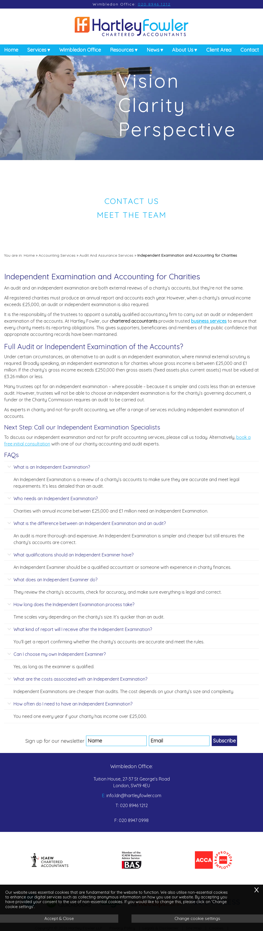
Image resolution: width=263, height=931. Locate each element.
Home (11, 52)
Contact (249, 52)
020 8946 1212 (154, 4)
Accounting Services (57, 255)
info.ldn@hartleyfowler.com (133, 795)
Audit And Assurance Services (106, 255)
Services (36, 52)
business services (209, 321)
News (153, 52)
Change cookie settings (197, 918)
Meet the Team (131, 215)
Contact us (131, 201)
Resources (122, 52)
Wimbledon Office (80, 52)
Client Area (218, 52)
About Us (182, 52)
